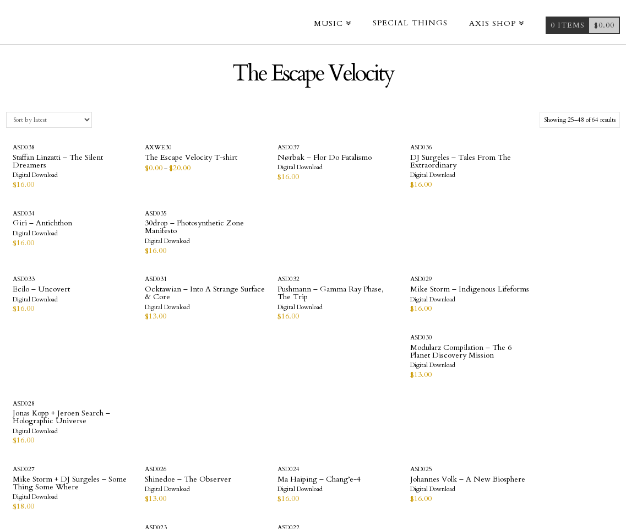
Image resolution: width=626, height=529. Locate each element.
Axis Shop (251, 472)
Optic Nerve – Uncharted (56, 371)
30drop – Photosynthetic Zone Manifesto (558, 161)
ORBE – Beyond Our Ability (149, 375)
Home (184, 472)
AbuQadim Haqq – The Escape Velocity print (457, 375)
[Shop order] (48, 120)
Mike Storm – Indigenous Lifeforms (358, 227)
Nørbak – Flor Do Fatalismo (245, 161)
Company (294, 472)
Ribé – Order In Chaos (557, 297)
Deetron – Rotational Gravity (553, 375)
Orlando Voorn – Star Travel (251, 375)
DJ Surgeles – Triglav (352, 371)
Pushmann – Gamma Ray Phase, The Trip (256, 227)
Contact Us (342, 472)
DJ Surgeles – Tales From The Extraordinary (358, 161)
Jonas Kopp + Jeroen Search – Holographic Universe (554, 231)
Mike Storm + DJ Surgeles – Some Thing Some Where (56, 305)
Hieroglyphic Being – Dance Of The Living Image (453, 305)
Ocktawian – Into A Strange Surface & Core (153, 227)
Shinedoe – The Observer (156, 297)
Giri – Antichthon (447, 157)
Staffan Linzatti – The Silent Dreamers (48, 161)
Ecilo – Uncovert (41, 223)
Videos (214, 472)
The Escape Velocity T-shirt (152, 161)
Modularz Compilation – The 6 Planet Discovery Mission (457, 231)
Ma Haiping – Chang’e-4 (256, 297)
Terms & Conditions (411, 472)
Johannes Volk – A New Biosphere (356, 301)
